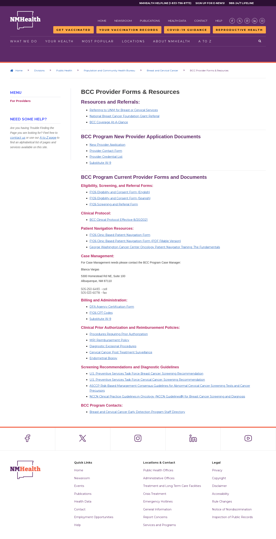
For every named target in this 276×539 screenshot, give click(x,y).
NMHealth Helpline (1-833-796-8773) (165, 3)
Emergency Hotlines (158, 501)
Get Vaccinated (73, 29)
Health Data (177, 20)
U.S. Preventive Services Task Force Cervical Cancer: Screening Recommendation (147, 379)
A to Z (205, 41)
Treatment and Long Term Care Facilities (172, 486)
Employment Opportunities (93, 517)
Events (79, 486)
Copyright (219, 478)
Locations (133, 41)
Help (218, 20)
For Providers (20, 101)
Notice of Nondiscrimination (232, 509)
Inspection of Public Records (232, 517)
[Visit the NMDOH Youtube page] (262, 21)
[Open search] (260, 41)
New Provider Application (107, 145)
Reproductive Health (239, 29)
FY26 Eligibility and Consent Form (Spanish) (120, 198)
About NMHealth (171, 41)
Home (102, 20)
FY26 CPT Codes (101, 313)
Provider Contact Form (106, 151)
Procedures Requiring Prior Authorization (119, 334)
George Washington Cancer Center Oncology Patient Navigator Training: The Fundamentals (155, 247)
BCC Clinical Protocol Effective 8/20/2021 (119, 220)
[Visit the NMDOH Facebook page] (232, 21)
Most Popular (98, 41)
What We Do (23, 41)
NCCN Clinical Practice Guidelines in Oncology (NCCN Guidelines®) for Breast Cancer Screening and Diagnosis (167, 396)
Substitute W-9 (100, 163)
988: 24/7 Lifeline (241, 3)
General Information (157, 509)
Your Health (59, 41)
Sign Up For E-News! (210, 3)
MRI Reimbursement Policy (109, 340)
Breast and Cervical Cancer (162, 70)
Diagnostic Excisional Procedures (113, 346)
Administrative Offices (158, 478)
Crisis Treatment (154, 494)
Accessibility (220, 494)
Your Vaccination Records (128, 29)
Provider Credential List (106, 157)
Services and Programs (159, 525)
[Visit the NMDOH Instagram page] (247, 21)
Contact (200, 20)
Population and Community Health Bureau (109, 70)
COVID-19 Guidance (187, 29)
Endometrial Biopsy (103, 358)
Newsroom (123, 20)
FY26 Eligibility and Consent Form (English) (120, 192)
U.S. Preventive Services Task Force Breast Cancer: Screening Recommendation (146, 373)
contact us (17, 137)
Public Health (64, 70)
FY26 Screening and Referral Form (114, 204)
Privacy (217, 470)
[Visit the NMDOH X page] (239, 21)
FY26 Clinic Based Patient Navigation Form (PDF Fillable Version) (135, 241)
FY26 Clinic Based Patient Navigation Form (120, 235)
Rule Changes (222, 501)
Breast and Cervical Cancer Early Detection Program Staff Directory (137, 412)
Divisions (39, 70)
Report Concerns (155, 517)
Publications (150, 20)
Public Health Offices (158, 470)
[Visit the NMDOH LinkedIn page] (254, 21)
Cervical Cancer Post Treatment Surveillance (121, 352)
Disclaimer (219, 486)
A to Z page (48, 137)
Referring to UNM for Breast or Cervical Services (124, 110)
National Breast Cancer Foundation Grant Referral (124, 116)
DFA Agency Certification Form (112, 307)
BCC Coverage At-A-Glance (109, 122)
